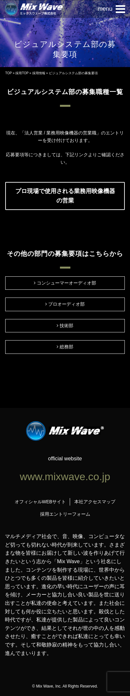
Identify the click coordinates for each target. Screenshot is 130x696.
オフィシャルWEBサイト (40, 501)
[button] (111, 9)
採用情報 (38, 73)
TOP (8, 73)
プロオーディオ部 (66, 304)
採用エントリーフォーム (65, 514)
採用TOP (21, 73)
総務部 (66, 346)
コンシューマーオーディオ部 (66, 282)
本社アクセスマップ (94, 501)
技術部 (66, 325)
